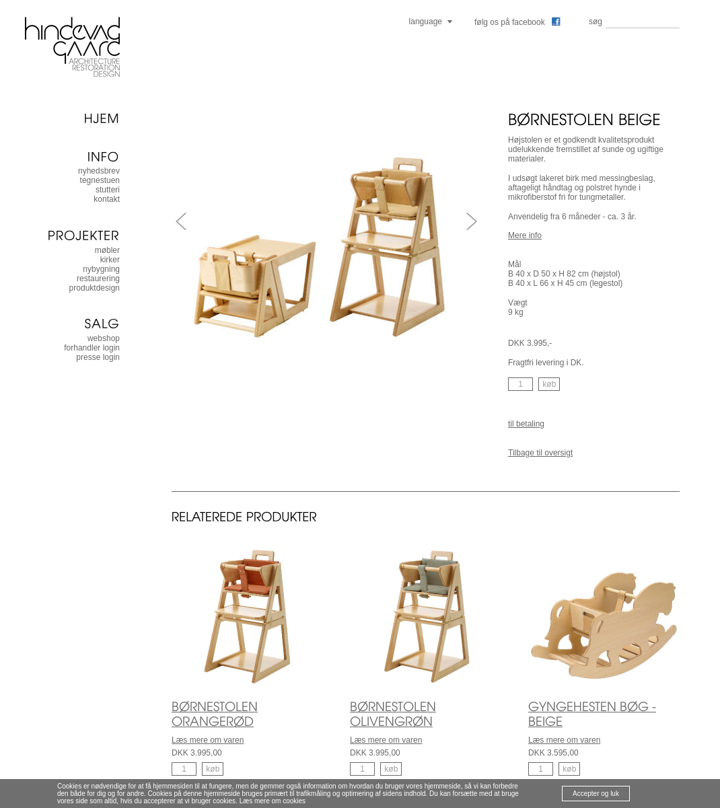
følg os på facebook (517, 22)
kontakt (107, 199)
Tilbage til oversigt (540, 452)
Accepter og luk (596, 793)
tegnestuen (100, 180)
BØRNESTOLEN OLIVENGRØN (393, 714)
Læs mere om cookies (272, 801)
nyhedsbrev (99, 171)
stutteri (108, 189)
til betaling (526, 424)
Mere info (525, 235)
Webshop (103, 338)
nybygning (101, 269)
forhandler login (92, 348)
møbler (107, 250)
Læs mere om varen (208, 740)
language (425, 21)
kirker (110, 259)
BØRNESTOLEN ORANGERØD (215, 714)
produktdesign (94, 288)
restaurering (98, 278)
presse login (98, 357)
